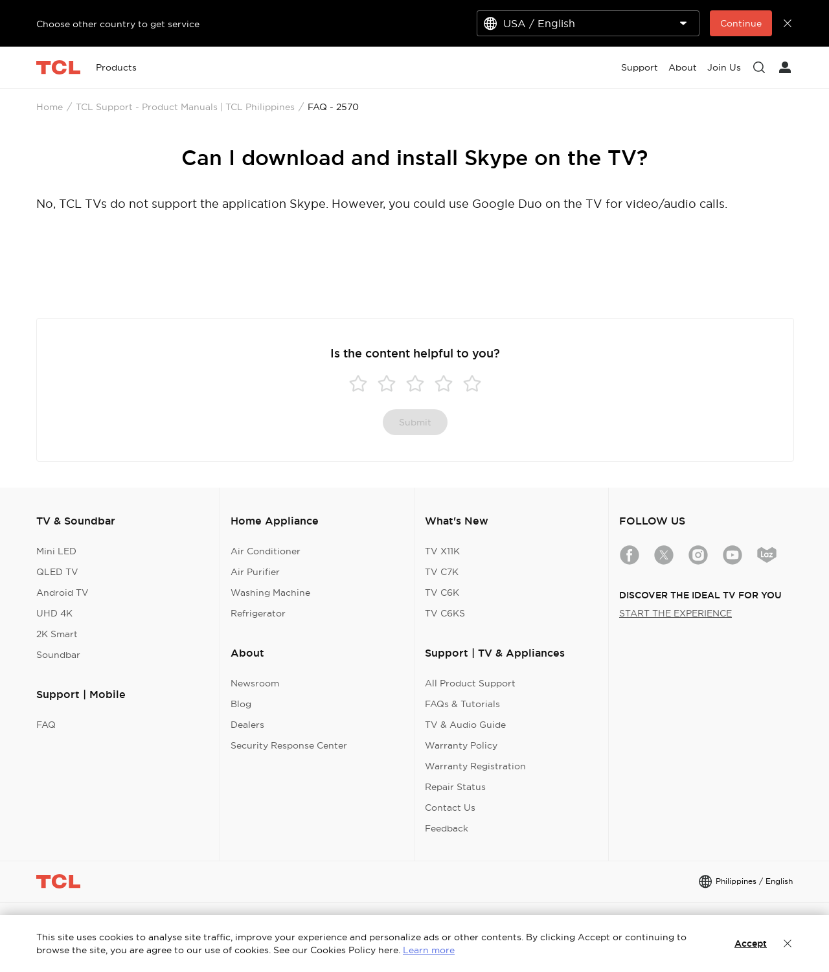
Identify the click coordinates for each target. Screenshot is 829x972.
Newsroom (255, 683)
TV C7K (442, 572)
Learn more (429, 950)
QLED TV (57, 572)
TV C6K (442, 592)
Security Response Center (289, 745)
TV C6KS (445, 613)
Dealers (247, 724)
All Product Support (470, 683)
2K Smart (57, 634)
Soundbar (58, 655)
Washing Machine (270, 592)
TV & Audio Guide (465, 724)
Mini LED (56, 551)
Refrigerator (258, 613)
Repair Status (455, 787)
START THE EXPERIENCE (675, 613)
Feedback (446, 828)
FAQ (46, 724)
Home (49, 107)
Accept (750, 943)
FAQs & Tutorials (462, 704)
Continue (741, 23)
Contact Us (450, 807)
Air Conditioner (266, 551)
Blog (241, 704)
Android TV (62, 592)
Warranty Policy (461, 745)
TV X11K (442, 551)
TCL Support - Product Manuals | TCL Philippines (185, 107)
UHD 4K (54, 613)
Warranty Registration (475, 766)
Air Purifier (255, 572)
